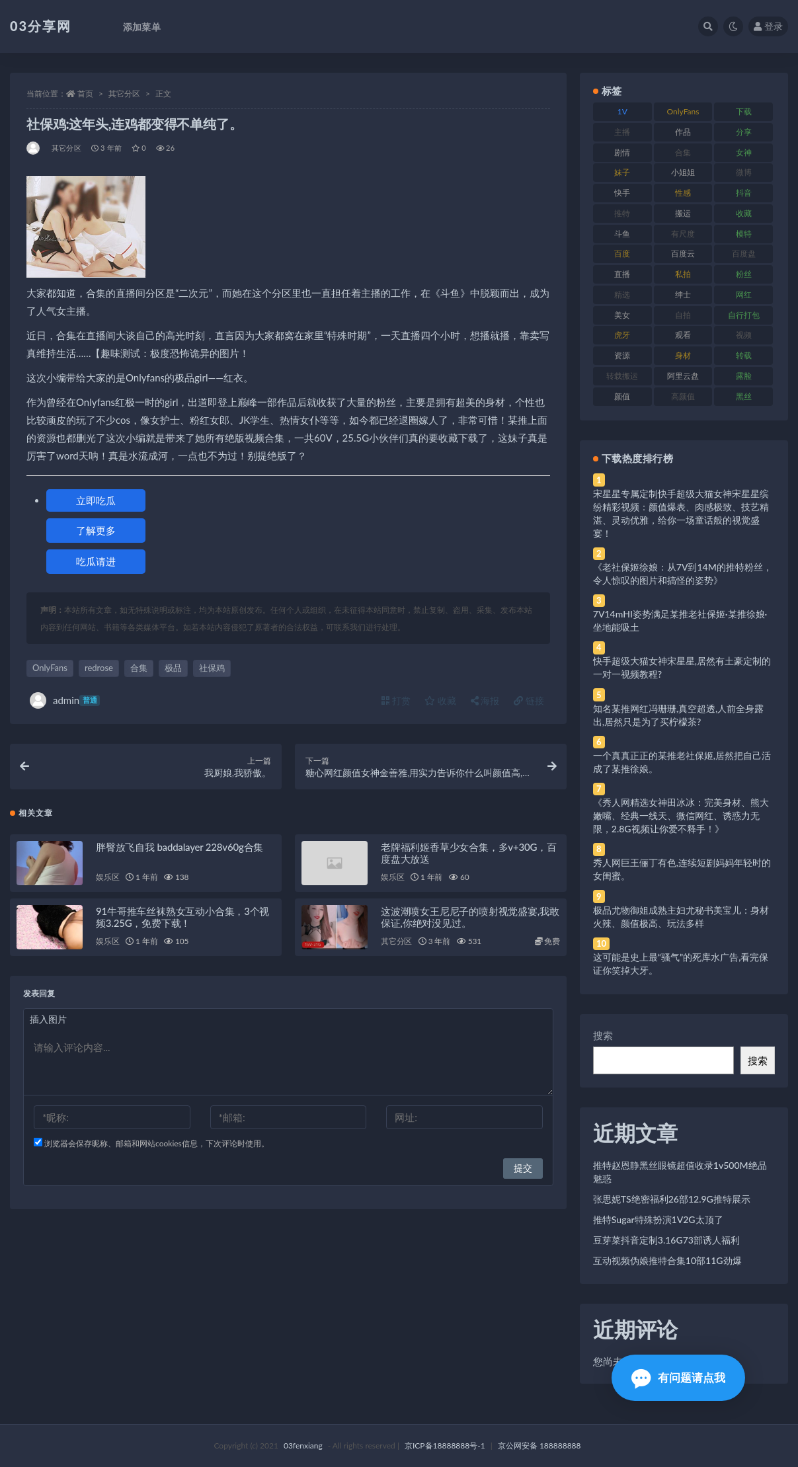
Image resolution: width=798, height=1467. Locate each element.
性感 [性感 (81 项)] (683, 193)
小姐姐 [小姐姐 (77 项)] (683, 172)
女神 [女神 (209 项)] (744, 152)
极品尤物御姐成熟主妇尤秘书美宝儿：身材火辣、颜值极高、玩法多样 (681, 916)
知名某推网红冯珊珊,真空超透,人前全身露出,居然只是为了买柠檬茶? (678, 715)
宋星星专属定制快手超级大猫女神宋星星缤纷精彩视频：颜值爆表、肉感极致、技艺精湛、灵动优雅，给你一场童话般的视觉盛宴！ (681, 513)
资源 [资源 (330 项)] (622, 355)
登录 (768, 26)
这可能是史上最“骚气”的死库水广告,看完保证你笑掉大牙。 (681, 963)
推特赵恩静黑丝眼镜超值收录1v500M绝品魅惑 (680, 1172)
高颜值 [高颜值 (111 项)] (683, 396)
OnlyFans (49, 667)
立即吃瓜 (96, 500)
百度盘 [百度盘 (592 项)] (744, 253)
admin (65, 700)
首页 (85, 94)
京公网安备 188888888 (539, 1445)
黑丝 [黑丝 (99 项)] (744, 396)
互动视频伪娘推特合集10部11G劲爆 (667, 1260)
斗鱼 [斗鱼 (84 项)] (622, 234)
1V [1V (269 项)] (622, 111)
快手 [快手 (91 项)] (622, 193)
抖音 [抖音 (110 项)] (744, 193)
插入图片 (48, 1019)
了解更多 (96, 530)
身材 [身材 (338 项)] (683, 355)
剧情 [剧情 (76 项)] (622, 152)
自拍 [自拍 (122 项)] (683, 315)
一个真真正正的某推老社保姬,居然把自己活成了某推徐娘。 (682, 762)
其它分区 (124, 94)
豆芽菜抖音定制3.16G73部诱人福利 (666, 1240)
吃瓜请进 (96, 561)
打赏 (396, 700)
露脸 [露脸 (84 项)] (744, 376)
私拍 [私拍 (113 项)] (683, 274)
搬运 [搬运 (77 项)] (683, 213)
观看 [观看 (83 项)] (683, 335)
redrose (99, 667)
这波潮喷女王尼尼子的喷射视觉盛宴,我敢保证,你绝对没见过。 (470, 918)
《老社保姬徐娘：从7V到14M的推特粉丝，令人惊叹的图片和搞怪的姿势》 (682, 573)
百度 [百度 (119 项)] (622, 253)
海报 (485, 700)
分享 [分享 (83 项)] (744, 132)
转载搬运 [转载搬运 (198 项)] (622, 376)
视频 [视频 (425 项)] (744, 335)
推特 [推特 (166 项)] (622, 213)
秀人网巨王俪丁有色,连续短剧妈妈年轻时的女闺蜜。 (682, 869)
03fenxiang (303, 1445)
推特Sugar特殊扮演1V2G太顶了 (658, 1219)
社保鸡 (212, 667)
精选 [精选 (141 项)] (622, 294)
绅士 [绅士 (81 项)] (683, 294)
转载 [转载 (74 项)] (744, 355)
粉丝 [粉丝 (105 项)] (744, 274)
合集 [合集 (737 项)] (683, 152)
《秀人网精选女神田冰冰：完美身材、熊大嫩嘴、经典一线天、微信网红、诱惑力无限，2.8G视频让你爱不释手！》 (681, 815)
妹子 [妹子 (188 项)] (622, 172)
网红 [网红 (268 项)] (744, 294)
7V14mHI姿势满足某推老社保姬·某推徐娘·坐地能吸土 (680, 620)
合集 (138, 667)
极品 (173, 667)
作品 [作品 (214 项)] (683, 132)
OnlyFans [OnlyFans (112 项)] (683, 111)
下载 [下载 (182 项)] (744, 111)
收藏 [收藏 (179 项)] (744, 213)
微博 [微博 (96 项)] (744, 172)
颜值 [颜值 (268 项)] (622, 396)
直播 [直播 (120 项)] (622, 274)
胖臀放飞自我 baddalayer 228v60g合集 (179, 847)
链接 (529, 700)
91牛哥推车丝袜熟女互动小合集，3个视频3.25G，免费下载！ (182, 918)
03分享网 (40, 26)
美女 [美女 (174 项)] (622, 315)
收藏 (440, 700)
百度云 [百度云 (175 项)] (683, 253)
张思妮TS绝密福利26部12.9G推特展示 (671, 1199)
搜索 (603, 1035)
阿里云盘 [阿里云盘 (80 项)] (683, 376)
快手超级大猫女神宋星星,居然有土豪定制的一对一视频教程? (682, 667)
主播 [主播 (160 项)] (622, 132)
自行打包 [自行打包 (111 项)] (744, 315)
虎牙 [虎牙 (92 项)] (622, 335)
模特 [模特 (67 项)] (744, 234)
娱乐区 (107, 878)
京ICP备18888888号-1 (445, 1445)
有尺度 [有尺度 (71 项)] (683, 234)
